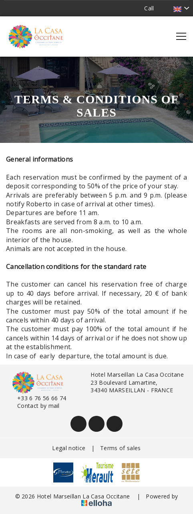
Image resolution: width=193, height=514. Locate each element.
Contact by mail (34, 405)
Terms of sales (120, 448)
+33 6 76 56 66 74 (37, 398)
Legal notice (68, 448)
